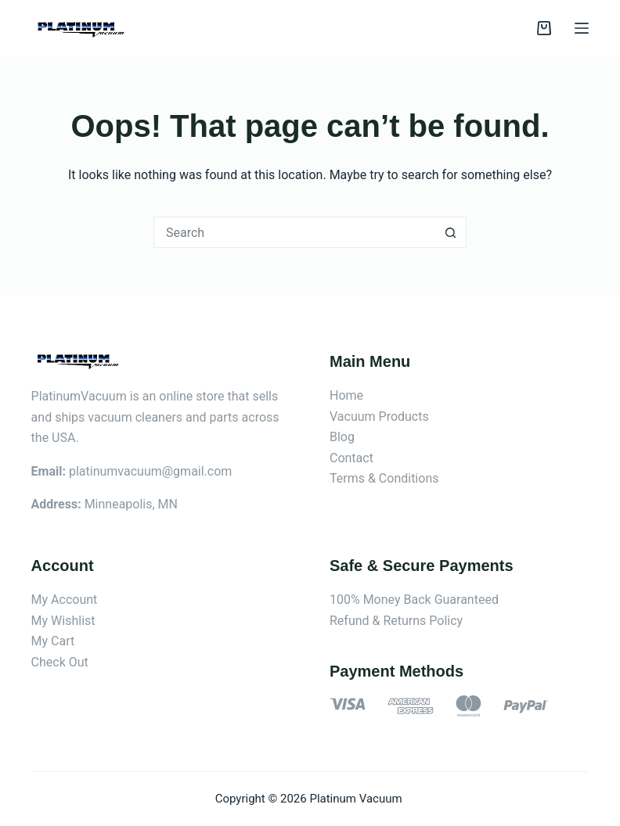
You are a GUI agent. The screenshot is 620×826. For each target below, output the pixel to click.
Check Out (59, 662)
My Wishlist (63, 620)
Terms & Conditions (384, 478)
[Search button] (451, 232)
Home (346, 395)
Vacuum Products (379, 416)
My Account (64, 599)
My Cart (53, 641)
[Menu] (582, 28)
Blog (342, 436)
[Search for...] (294, 232)
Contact (351, 458)
